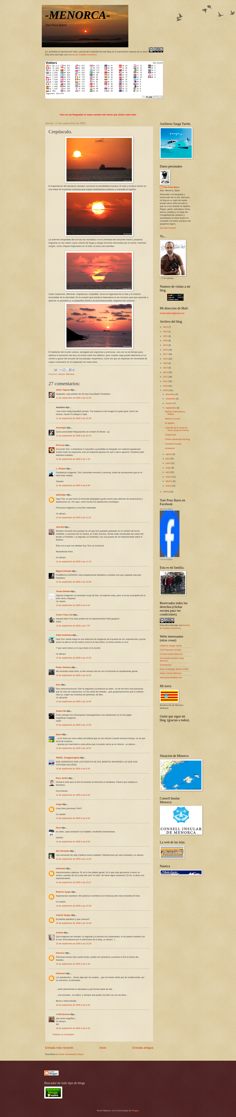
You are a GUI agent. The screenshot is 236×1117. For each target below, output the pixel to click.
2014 (165, 367)
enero (169, 486)
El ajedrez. (170, 423)
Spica (58, 734)
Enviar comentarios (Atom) (71, 1054)
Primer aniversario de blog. (177, 439)
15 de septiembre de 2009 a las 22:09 (73, 923)
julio (168, 458)
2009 (165, 390)
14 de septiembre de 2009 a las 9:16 (73, 818)
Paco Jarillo (62, 778)
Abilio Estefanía (64, 635)
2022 (165, 331)
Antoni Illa (61, 711)
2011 (165, 381)
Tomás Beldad (63, 591)
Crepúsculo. (170, 434)
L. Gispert (61, 468)
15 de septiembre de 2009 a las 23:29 (73, 943)
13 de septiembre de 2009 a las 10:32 (73, 675)
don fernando (62, 851)
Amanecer (170, 448)
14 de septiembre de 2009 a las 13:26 (73, 859)
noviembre (171, 398)
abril (168, 472)
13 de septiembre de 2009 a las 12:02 (73, 725)
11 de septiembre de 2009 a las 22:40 (73, 418)
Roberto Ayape (63, 892)
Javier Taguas (63, 390)
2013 (165, 372)
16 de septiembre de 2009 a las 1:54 (73, 964)
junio (168, 463)
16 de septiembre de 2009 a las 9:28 (73, 1005)
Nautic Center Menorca (170, 673)
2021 (165, 336)
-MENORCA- (77, 15)
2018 (165, 349)
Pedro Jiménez (63, 667)
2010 (165, 386)
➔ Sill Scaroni (63, 1014)
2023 (165, 327)
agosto (169, 454)
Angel (59, 804)
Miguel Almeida (63, 571)
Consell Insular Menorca (171, 654)
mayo (168, 468)
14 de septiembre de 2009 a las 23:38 (73, 906)
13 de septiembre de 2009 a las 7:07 (73, 625)
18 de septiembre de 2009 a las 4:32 (73, 1028)
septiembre (171, 408)
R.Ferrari (60, 445)
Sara (58, 684)
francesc (60, 953)
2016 (165, 358)
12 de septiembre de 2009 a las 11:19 (73, 561)
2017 (165, 354)
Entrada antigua (142, 1047)
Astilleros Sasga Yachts (171, 645)
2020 (165, 340)
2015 (165, 363)
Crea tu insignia (166, 559)
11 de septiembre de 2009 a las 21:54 (73, 398)
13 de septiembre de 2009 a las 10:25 (73, 658)
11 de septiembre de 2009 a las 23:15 (73, 435)
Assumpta (61, 427)
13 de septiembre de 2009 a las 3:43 (73, 605)
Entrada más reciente (59, 1047)
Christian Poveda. (173, 444)
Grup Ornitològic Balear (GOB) (174, 669)
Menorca (70, 374)
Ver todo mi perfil (168, 228)
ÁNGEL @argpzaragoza (67, 757)
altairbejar (61, 495)
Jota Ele (60, 527)
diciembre (170, 394)
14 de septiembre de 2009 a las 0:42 (73, 768)
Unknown (60, 868)
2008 (165, 491)
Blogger (135, 1110)
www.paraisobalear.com (171, 677)
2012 (165, 376)
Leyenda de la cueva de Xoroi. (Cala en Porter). (177, 428)
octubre (169, 403)
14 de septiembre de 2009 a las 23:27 (73, 882)
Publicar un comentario (63, 1034)
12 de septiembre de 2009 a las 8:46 (73, 485)
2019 (165, 345)
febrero (169, 481)
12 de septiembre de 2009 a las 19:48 (73, 582)
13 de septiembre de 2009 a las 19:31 (73, 748)
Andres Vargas (63, 915)
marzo (169, 477)
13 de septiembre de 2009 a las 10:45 (73, 701)
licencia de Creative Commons (82, 54)
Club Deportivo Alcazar (170, 650)
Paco (58, 827)
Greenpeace (165, 665)
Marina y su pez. (172, 418)
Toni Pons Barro (171, 187)
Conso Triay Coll (64, 614)
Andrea (59, 932)
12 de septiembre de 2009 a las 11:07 (73, 517)
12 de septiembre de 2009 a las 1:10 (73, 459)
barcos (62, 374)
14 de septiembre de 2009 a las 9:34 (73, 841)
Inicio (102, 1047)
